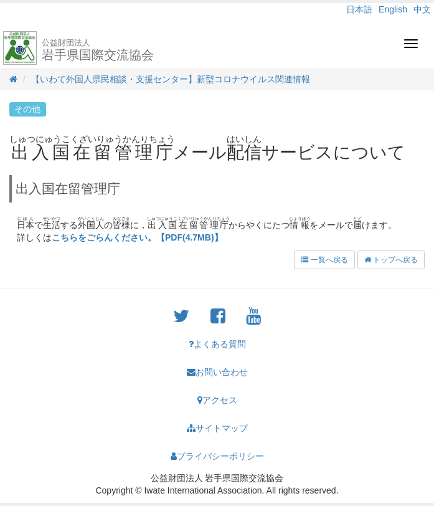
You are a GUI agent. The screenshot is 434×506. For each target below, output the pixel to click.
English (393, 9)
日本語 (359, 9)
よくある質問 (217, 344)
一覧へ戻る (324, 259)
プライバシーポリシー (217, 456)
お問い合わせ (217, 372)
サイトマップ (217, 428)
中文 (422, 9)
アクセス (217, 400)
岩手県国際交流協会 (98, 50)
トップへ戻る (391, 259)
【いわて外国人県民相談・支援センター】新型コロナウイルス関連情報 (170, 79)
